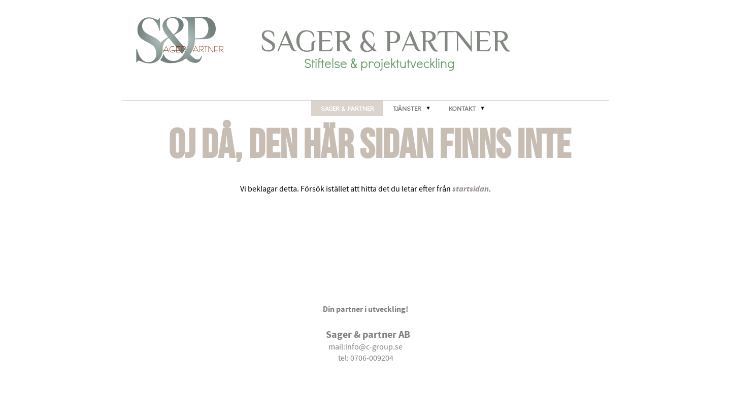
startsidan (470, 188)
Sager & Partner (347, 108)
